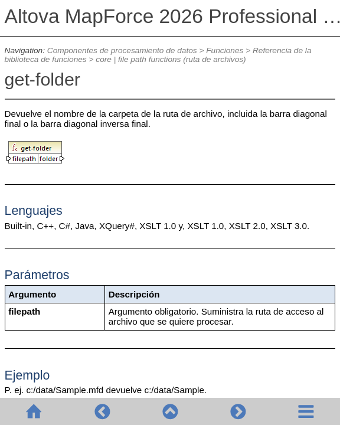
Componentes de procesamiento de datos (122, 50)
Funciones (224, 50)
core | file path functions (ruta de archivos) (171, 59)
